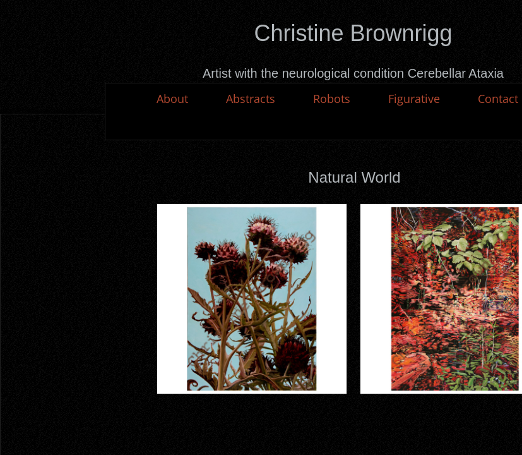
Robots (331, 98)
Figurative (414, 98)
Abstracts (250, 98)
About (172, 98)
